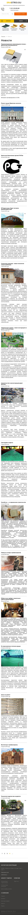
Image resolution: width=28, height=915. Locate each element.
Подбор (2, 906)
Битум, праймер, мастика (6, 889)
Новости (3, 903)
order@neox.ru (4, 874)
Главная (3, 36)
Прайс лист (16, 881)
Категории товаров (5, 901)
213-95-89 (14, 8)
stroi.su (14, 2)
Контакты (3, 898)
